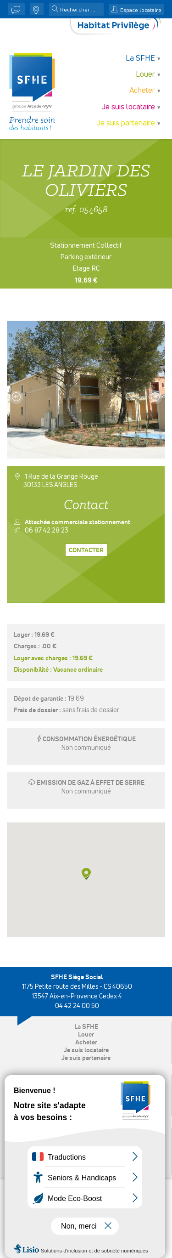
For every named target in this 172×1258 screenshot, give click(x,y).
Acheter (142, 91)
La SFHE (140, 58)
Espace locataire (140, 10)
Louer (145, 75)
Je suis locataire (128, 107)
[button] (55, 9)
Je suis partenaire (126, 123)
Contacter (86, 550)
